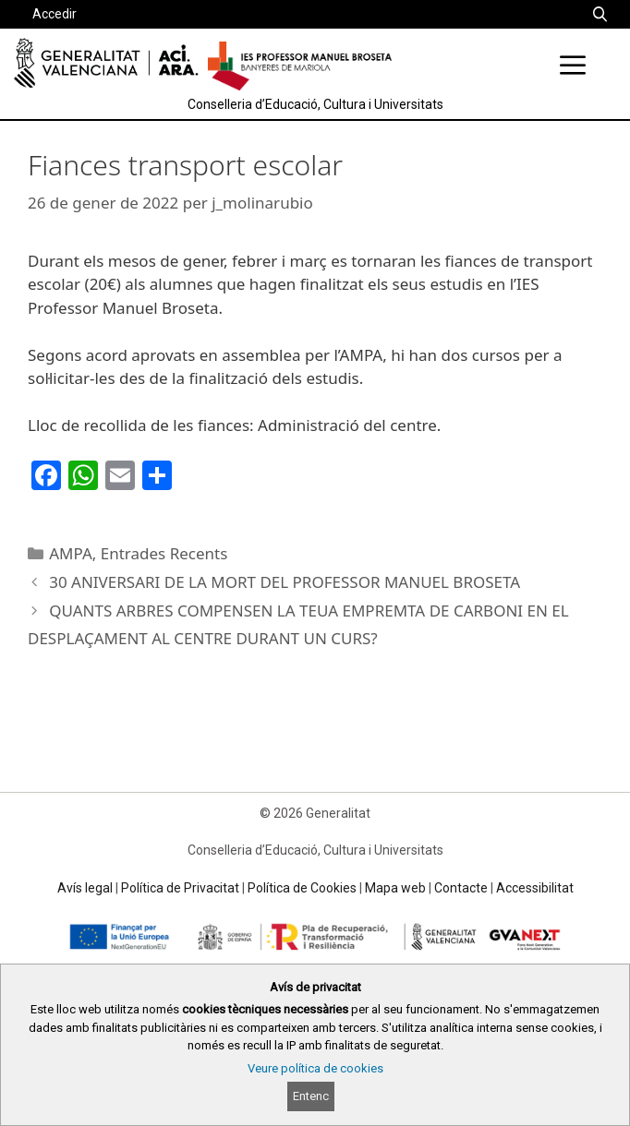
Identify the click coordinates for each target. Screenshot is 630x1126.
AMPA (70, 553)
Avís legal (85, 887)
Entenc (311, 1096)
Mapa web (395, 887)
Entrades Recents (164, 553)
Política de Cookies (302, 887)
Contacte (461, 887)
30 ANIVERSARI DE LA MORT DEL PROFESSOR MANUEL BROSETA (284, 582)
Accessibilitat (535, 887)
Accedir (54, 13)
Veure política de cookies (315, 1068)
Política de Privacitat (180, 887)
